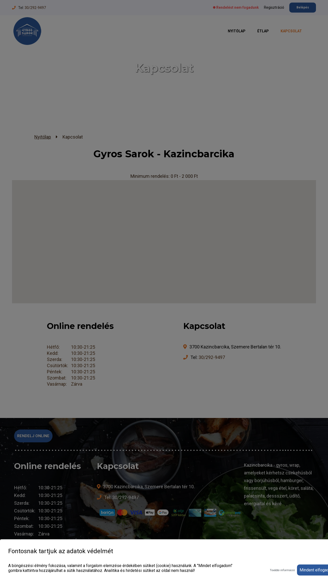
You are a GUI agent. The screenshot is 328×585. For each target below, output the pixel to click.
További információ (282, 570)
